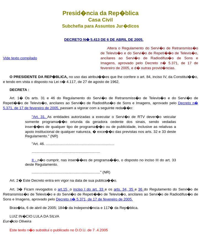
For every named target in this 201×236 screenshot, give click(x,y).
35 (131, 189)
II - (35, 160)
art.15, (64, 189)
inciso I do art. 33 (89, 189)
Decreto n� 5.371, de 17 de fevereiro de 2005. (94, 199)
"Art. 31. (39, 117)
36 (141, 189)
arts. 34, (121, 189)
